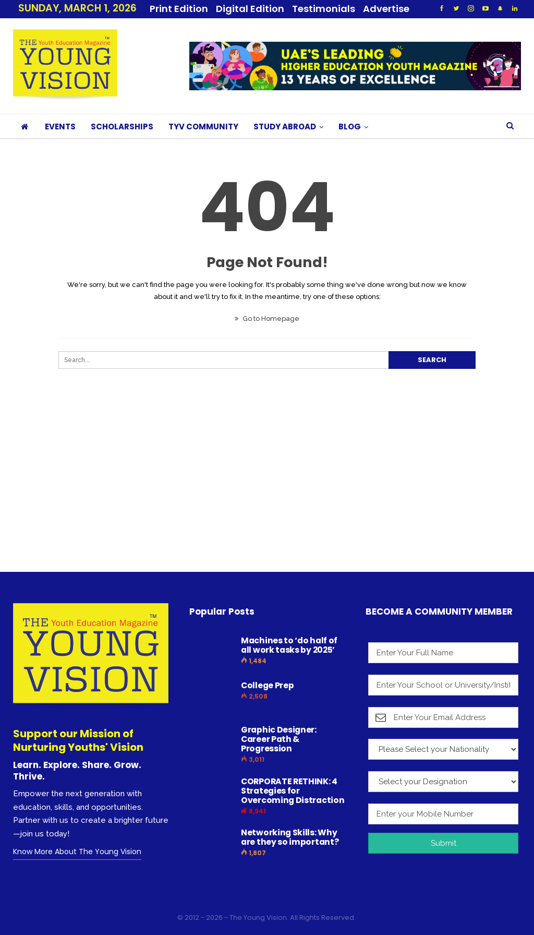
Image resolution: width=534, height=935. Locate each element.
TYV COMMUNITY (203, 126)
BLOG (349, 126)
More (308, 8)
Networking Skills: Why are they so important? (289, 837)
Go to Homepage (267, 318)
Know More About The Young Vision (77, 851)
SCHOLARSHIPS (122, 126)
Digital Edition (250, 8)
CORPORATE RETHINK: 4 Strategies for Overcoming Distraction (292, 790)
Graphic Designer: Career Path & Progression (279, 739)
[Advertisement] (267, 491)
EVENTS (60, 126)
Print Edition (179, 8)
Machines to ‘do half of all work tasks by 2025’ (289, 645)
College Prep (267, 685)
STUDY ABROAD (284, 126)
